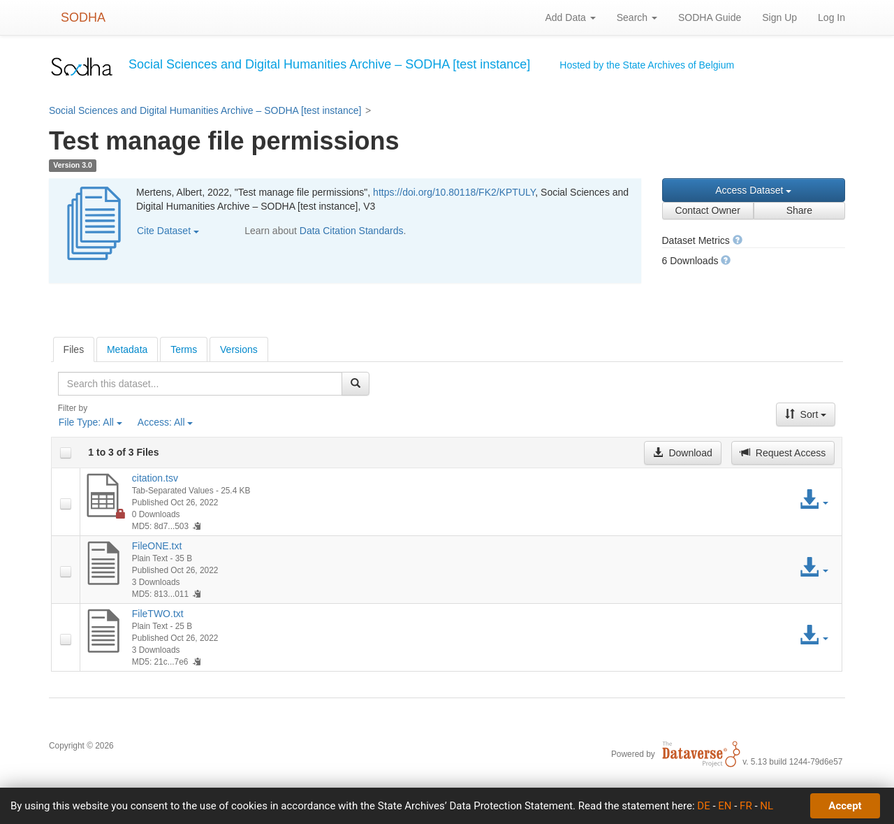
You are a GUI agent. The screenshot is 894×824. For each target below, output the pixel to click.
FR (746, 806)
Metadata (127, 349)
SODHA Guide (709, 17)
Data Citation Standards (352, 230)
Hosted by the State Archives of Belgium (646, 65)
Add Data (570, 17)
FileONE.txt (157, 545)
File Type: (90, 422)
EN (724, 806)
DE (703, 806)
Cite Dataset (168, 230)
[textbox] (200, 384)
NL (766, 806)
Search (637, 17)
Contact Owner (707, 210)
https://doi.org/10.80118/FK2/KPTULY (454, 192)
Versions (239, 349)
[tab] (74, 349)
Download (682, 452)
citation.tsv (155, 478)
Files (74, 349)
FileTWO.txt (158, 613)
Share (799, 210)
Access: (165, 422)
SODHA (83, 17)
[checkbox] (65, 452)
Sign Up (779, 17)
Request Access (783, 452)
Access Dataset (753, 190)
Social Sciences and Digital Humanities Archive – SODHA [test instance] (205, 110)
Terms (183, 349)
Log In (831, 17)
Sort (806, 414)
